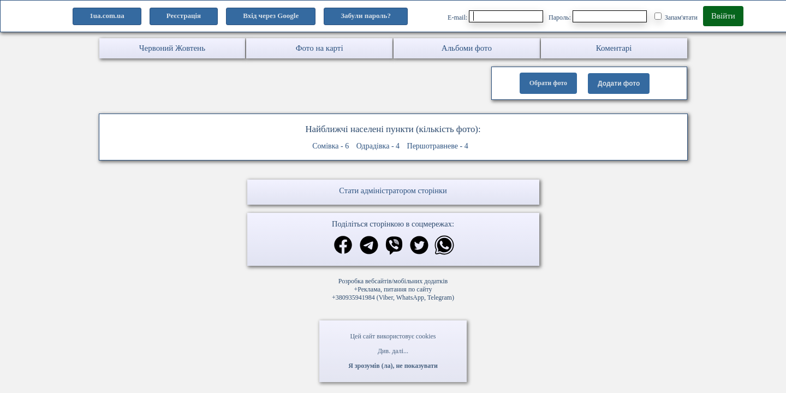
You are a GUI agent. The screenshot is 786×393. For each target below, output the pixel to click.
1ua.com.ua (107, 15)
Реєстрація (183, 15)
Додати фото (619, 83)
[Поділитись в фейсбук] (343, 246)
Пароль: (598, 16)
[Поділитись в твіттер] (419, 246)
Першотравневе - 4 (437, 146)
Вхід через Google (271, 15)
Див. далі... (393, 351)
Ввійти (723, 15)
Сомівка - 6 (330, 146)
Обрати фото (548, 83)
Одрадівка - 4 (378, 146)
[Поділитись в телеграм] (369, 246)
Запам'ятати (676, 17)
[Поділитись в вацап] (444, 246)
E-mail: (495, 16)
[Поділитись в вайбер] (394, 246)
